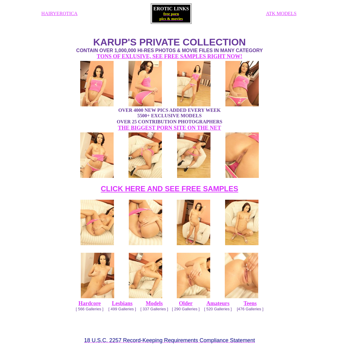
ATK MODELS (281, 13)
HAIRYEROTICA (59, 13)
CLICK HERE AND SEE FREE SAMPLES (169, 189)
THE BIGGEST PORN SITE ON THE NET (169, 128)
